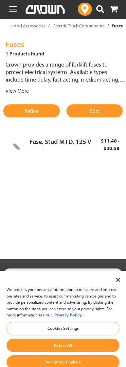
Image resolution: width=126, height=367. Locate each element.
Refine (32, 111)
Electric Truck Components (79, 26)
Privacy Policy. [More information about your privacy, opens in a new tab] (68, 320)
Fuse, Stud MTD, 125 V (60, 141)
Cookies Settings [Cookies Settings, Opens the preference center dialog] (63, 333)
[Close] (118, 285)
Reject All (63, 350)
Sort (94, 111)
